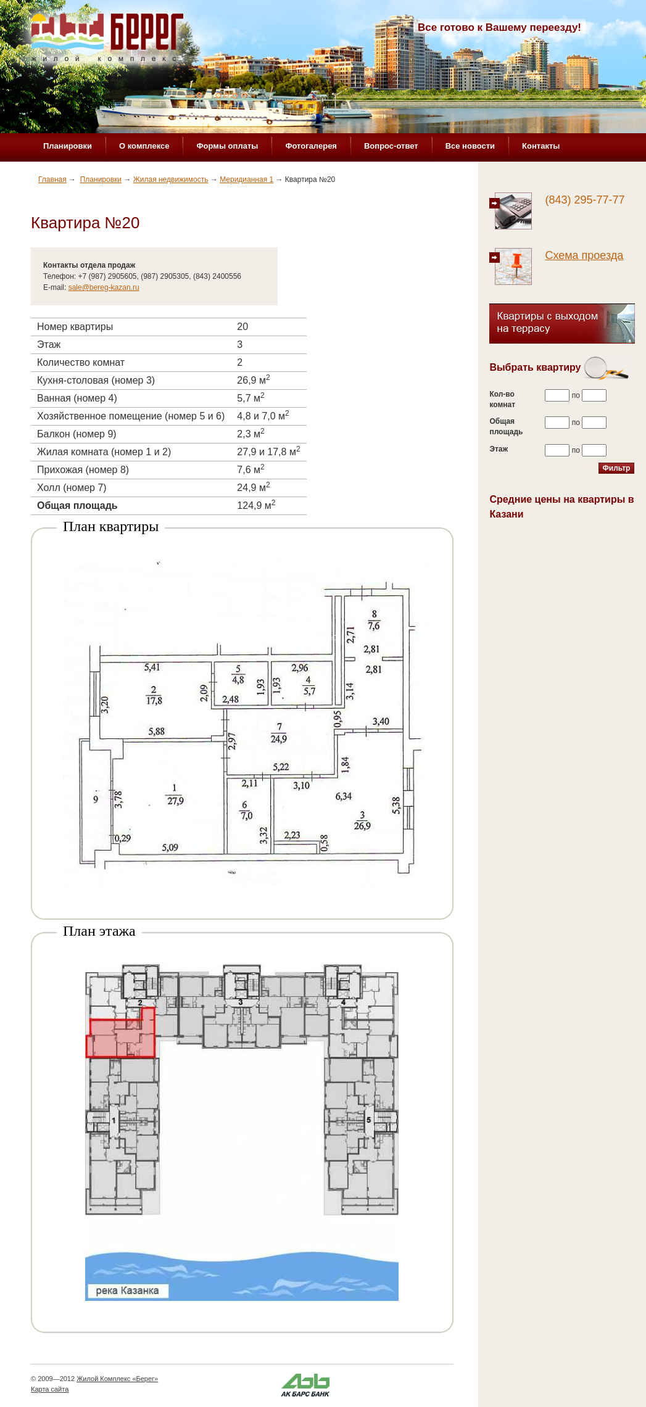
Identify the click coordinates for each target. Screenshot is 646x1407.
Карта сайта (49, 1389)
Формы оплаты (227, 146)
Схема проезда (584, 255)
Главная (52, 179)
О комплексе (144, 146)
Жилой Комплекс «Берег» (117, 1378)
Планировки (67, 146)
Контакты (541, 146)
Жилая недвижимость (171, 179)
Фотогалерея (311, 146)
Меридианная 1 (246, 179)
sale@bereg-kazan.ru (103, 287)
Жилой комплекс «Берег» (108, 41)
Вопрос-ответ (391, 146)
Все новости (470, 146)
